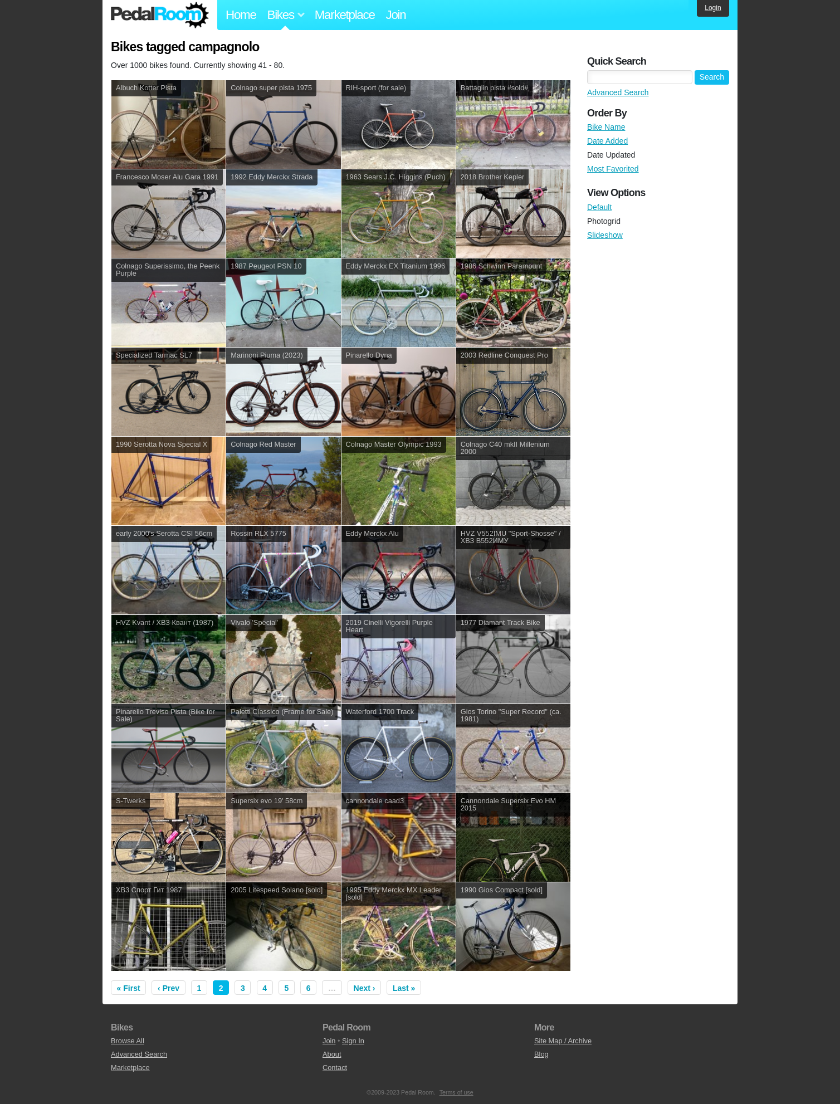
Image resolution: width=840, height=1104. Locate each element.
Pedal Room (160, 15)
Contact (335, 1067)
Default (599, 207)
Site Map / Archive (563, 1041)
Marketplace (345, 15)
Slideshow (605, 235)
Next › (364, 988)
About (332, 1054)
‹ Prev (168, 988)
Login (713, 8)
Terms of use (456, 1092)
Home (241, 15)
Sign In (353, 1041)
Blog (541, 1054)
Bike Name (606, 127)
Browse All (127, 1041)
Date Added (607, 140)
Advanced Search (618, 92)
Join (396, 15)
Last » (404, 988)
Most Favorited (613, 168)
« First (128, 988)
